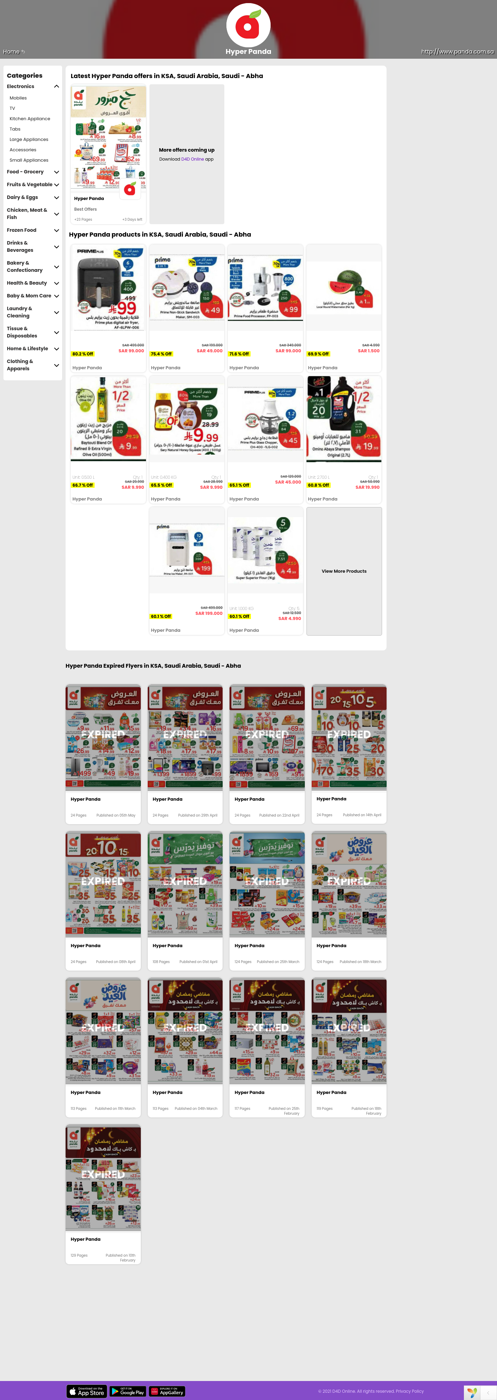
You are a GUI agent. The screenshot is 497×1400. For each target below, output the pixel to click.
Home (14, 52)
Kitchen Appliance (30, 118)
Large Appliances (29, 139)
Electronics (33, 86)
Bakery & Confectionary (33, 266)
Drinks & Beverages (33, 246)
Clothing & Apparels (33, 365)
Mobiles (18, 98)
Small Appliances (29, 160)
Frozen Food (33, 230)
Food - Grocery (33, 171)
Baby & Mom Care (33, 295)
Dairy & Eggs (33, 197)
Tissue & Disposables (33, 332)
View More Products (344, 571)
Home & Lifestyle (33, 348)
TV (12, 108)
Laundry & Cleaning (33, 312)
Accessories (23, 149)
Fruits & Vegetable (33, 184)
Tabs (15, 129)
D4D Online (192, 159)
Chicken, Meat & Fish (33, 214)
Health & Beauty (33, 283)
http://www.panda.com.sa (457, 52)
